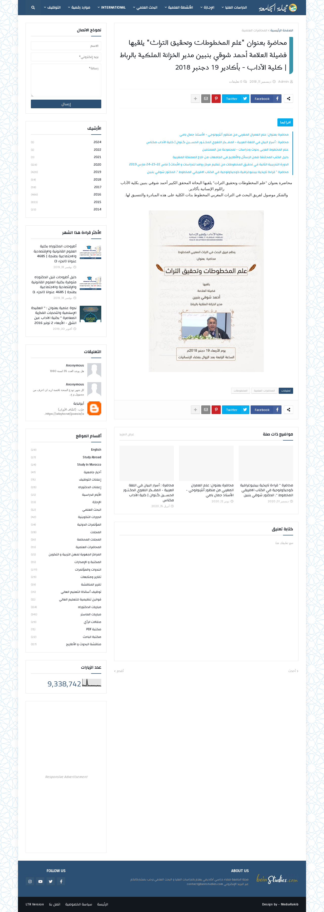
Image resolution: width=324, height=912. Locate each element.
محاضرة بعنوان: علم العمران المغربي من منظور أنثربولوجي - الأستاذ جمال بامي (234, 135)
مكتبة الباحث (66, 637)
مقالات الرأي (66, 622)
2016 (66, 194)
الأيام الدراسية (66, 495)
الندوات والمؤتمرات (66, 570)
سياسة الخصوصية (78, 904)
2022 (66, 150)
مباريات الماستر (66, 614)
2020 (66, 165)
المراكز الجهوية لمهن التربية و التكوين (66, 554)
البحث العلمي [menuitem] (146, 7)
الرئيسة (102, 904)
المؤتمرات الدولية (66, 525)
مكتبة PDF (66, 629)
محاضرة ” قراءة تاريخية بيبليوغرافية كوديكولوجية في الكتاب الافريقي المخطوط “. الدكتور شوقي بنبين (218, 172)
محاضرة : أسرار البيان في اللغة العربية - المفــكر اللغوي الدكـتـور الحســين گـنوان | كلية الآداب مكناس (217, 142)
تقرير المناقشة (66, 584)
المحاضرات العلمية (254, 30)
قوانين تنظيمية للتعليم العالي (66, 599)
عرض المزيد (126, 434)
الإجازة (66, 502)
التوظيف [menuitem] (53, 7)
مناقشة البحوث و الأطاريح (66, 644)
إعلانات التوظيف (66, 479)
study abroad (66, 457)
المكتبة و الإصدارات (66, 562)
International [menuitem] (113, 7)
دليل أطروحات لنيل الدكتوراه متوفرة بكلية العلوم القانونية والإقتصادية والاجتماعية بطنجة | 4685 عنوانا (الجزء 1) (53, 285)
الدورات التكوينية (66, 517)
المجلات (66, 532)
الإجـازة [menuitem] (209, 7)
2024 (66, 142)
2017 (66, 187)
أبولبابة (78, 403)
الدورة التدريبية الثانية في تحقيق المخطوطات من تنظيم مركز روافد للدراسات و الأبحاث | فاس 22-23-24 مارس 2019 (209, 164)
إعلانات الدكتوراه (66, 487)
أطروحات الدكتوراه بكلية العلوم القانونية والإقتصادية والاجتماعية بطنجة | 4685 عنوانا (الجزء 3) (55, 254)
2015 (66, 202)
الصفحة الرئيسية (281, 30)
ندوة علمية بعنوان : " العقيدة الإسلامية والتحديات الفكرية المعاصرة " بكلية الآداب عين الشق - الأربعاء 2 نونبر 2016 (53, 315)
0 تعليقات (235, 81)
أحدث (292, 671)
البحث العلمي (66, 510)
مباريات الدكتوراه (66, 607)
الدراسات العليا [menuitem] (236, 7)
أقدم (120, 671)
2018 (66, 180)
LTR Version (35, 904)
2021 (66, 157)
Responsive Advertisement (66, 777)
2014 (66, 209)
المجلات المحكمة (66, 539)
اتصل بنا (54, 904)
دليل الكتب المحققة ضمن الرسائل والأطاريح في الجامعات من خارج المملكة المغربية (231, 157)
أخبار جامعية (66, 472)
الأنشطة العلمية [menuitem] (180, 7)
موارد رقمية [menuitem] (80, 7)
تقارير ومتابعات (66, 577)
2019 (66, 172)
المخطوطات (241, 390)
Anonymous (75, 365)
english (66, 450)
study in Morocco (66, 465)
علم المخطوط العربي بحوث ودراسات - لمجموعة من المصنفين (245, 149)
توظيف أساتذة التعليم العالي (66, 592)
